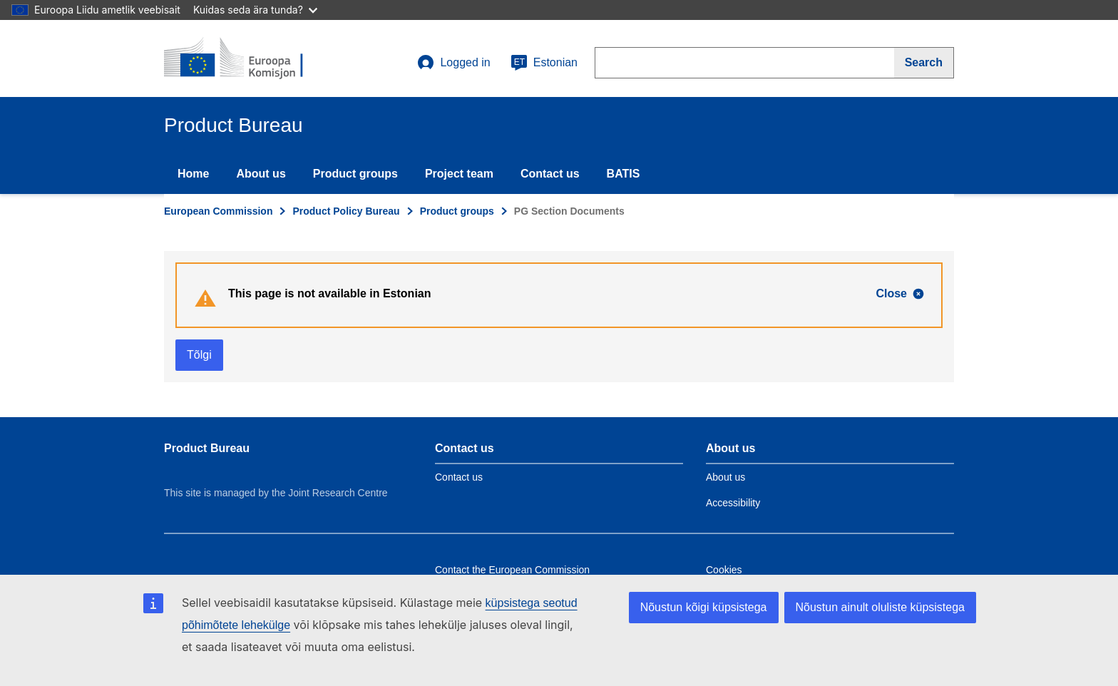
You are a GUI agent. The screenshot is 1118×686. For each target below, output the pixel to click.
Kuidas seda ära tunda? (255, 10)
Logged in (453, 62)
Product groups (355, 174)
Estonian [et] (544, 62)
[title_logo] (250, 58)
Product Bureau (207, 448)
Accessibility (733, 502)
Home (193, 174)
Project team (459, 174)
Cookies (724, 569)
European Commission (218, 211)
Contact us (550, 174)
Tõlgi (199, 355)
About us (260, 174)
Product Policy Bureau (345, 211)
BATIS (623, 174)
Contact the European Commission (512, 569)
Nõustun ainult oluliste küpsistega (880, 607)
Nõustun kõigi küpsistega (703, 607)
